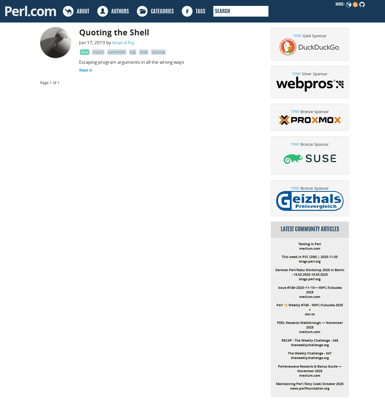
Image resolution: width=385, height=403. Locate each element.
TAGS (193, 11)
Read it (85, 70)
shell (143, 52)
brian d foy (123, 42)
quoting (158, 52)
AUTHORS (113, 11)
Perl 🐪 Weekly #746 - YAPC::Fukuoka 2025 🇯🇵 (309, 307)
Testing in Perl (309, 244)
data (84, 52)
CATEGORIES (155, 11)
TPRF (297, 35)
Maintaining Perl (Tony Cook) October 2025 (310, 384)
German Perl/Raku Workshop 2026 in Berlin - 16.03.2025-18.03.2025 (309, 272)
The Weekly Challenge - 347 (310, 353)
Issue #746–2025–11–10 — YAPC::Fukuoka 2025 (310, 289)
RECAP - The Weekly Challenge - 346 (310, 340)
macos (98, 52)
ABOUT (76, 11)
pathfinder (116, 52)
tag (132, 52)
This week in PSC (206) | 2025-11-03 (310, 257)
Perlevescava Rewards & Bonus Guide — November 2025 (310, 368)
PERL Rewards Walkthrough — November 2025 (310, 325)
